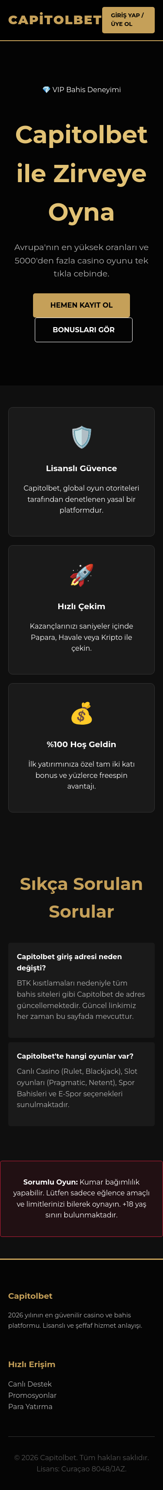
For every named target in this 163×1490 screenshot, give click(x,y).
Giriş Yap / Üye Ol (127, 19)
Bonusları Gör (84, 330)
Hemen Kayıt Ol (81, 305)
